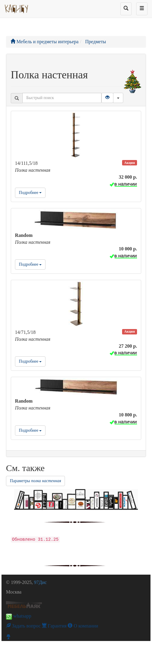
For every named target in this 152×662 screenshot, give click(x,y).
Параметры (35, 481)
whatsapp (18, 615)
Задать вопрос (23, 625)
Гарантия (54, 625)
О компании (83, 625)
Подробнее (30, 192)
